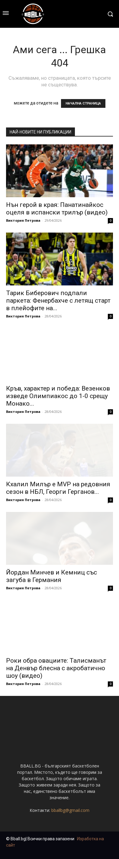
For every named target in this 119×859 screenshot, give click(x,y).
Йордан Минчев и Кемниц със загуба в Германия (51, 576)
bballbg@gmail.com (70, 810)
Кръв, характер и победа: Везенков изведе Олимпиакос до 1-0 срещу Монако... (58, 396)
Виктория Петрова (23, 220)
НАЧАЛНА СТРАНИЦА (83, 103)
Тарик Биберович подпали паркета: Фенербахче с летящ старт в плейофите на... (58, 300)
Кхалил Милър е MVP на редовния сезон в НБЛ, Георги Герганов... (58, 488)
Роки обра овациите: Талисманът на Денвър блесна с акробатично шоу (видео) (56, 668)
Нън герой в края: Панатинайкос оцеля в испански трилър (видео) (57, 208)
